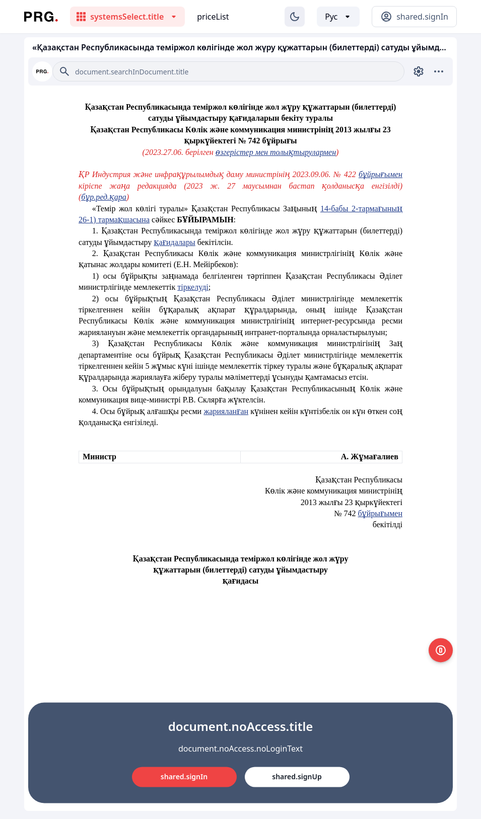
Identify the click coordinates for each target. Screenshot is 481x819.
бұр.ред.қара (103, 197)
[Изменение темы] (295, 17)
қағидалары (174, 242)
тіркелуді (192, 287)
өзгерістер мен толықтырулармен (276, 152)
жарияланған (225, 411)
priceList (213, 16)
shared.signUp (296, 776)
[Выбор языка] (338, 17)
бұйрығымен (380, 174)
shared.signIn (184, 776)
